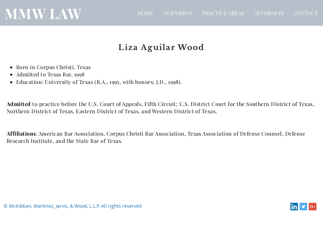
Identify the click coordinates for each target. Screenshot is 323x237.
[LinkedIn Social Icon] (294, 206)
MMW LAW (43, 13)
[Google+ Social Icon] (312, 206)
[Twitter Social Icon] (303, 206)
